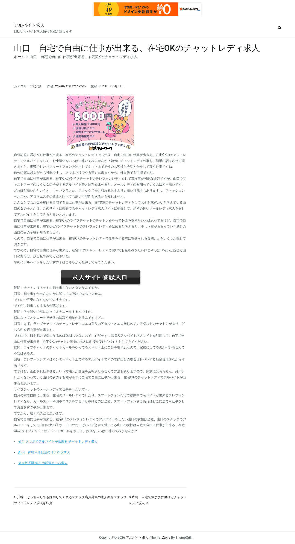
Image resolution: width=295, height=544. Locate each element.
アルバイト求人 (29, 25)
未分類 (36, 86)
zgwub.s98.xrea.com (70, 86)
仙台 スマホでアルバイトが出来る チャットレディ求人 (57, 442)
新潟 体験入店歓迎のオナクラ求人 (44, 452)
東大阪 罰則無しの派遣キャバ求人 (43, 463)
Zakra (166, 538)
